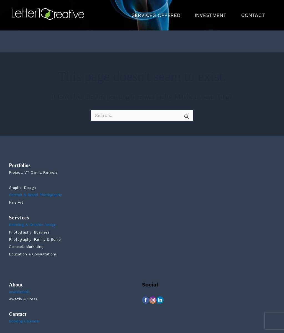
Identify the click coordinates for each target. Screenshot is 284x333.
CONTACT (253, 15)
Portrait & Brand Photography (35, 195)
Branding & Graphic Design (32, 225)
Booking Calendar (24, 321)
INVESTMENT (211, 15)
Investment (19, 292)
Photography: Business (29, 232)
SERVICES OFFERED (155, 15)
